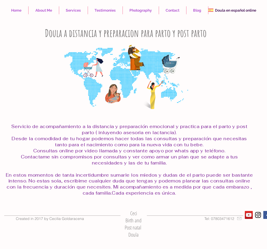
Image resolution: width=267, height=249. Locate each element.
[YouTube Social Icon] (249, 215)
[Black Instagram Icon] (258, 215)
